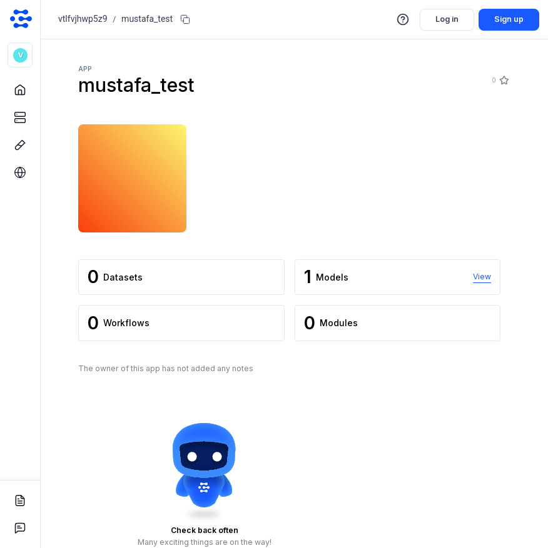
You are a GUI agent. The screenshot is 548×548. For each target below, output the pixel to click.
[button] (20, 54)
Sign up (509, 19)
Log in (447, 19)
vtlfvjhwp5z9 (83, 19)
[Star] (503, 80)
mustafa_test (147, 19)
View (482, 276)
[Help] (403, 19)
